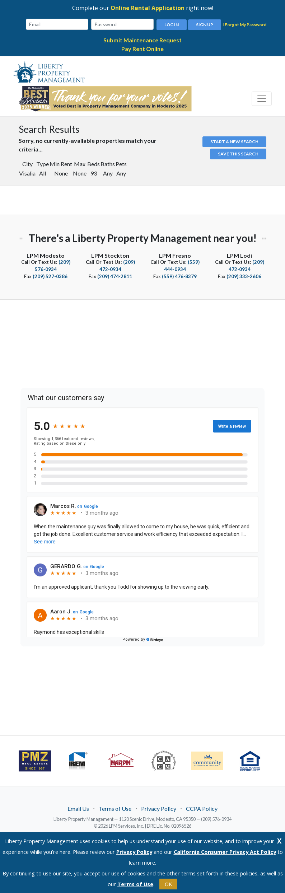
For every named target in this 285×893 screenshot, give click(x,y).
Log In (171, 23)
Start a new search (234, 140)
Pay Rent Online (142, 47)
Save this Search (238, 152)
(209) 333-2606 (243, 275)
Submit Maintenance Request (142, 39)
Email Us (78, 807)
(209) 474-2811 (114, 275)
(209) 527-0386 (50, 275)
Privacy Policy (158, 807)
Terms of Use (115, 807)
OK (168, 884)
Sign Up (204, 23)
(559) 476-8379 (179, 275)
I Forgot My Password (244, 24)
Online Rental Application (147, 8)
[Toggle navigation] (262, 97)
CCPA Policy (202, 807)
